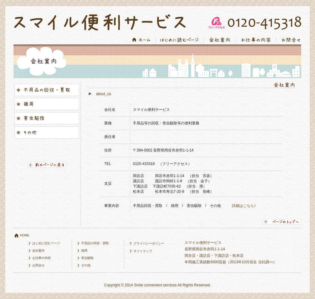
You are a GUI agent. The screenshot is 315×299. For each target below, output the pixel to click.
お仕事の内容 (41, 258)
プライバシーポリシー (149, 243)
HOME (24, 235)
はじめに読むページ (46, 243)
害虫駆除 (87, 258)
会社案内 (38, 250)
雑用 (84, 250)
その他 (85, 265)
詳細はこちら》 (245, 206)
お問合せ (38, 265)
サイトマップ (143, 251)
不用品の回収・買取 (95, 243)
